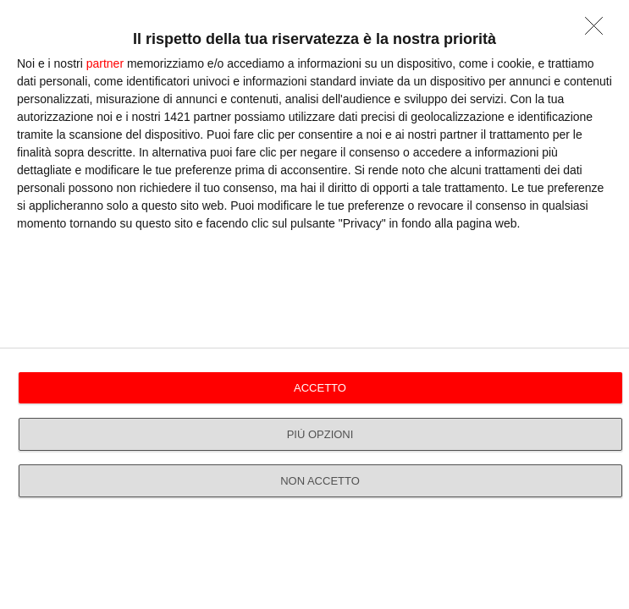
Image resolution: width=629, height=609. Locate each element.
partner (105, 63)
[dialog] (314, 304)
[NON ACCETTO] (598, 30)
